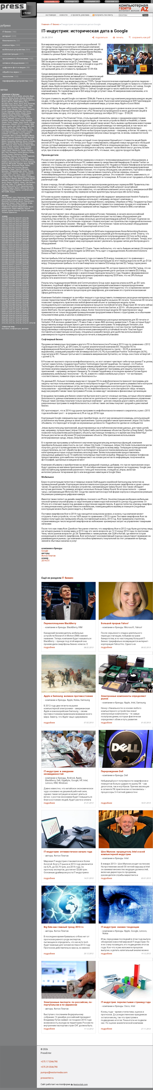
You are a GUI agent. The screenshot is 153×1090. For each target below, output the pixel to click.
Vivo (3, 179)
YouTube (5, 184)
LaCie (31, 130)
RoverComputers (15, 162)
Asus (26, 102)
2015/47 (5, 304)
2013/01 (5, 239)
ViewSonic (31, 177)
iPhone (4, 128)
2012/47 (18, 237)
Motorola (19, 141)
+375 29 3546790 (49, 1067)
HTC (21, 124)
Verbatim (5, 177)
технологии (10, 76)
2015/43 (5, 302)
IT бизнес (9, 32)
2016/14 (25, 310)
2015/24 (12, 293)
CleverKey (14, 107)
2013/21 (5, 248)
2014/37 (18, 276)
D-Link (4, 111)
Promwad (24, 158)
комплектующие (13, 54)
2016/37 (12, 319)
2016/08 (12, 308)
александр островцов (10, 199)
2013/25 (25, 248)
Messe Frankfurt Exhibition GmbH (14, 137)
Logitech (27, 134)
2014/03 (12, 261)
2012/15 (18, 222)
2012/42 (12, 235)
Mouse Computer (29, 141)
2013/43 (12, 257)
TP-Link (22, 173)
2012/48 (25, 237)
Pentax (31, 152)
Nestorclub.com (80, 1084)
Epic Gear (30, 188)
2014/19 (5, 269)
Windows (18, 180)
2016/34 (18, 317)
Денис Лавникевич (26, 201)
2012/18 (12, 224)
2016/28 (5, 315)
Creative (31, 109)
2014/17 (18, 267)
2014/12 (18, 265)
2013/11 (18, 242)
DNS (9, 113)
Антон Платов (24, 199)
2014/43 (5, 280)
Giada (22, 121)
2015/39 (5, 301)
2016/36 (5, 319)
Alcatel (16, 98)
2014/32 (12, 274)
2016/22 (25, 312)
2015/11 (5, 287)
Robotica (5, 162)
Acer (9, 96)
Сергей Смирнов (27, 211)
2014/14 (5, 267)
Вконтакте (11, 186)
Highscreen (6, 124)
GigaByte (28, 121)
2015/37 (18, 299)
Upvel (18, 175)
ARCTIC (10, 102)
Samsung (31, 162)
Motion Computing (8, 141)
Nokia (28, 145)
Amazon (5, 100)
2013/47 (12, 259)
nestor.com (51, 1)
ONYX (16, 149)
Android (16, 100)
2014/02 (5, 261)
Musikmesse (28, 143)
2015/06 (25, 284)
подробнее (49, 647)
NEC (3, 145)
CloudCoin (22, 107)
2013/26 (5, 250)
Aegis (32, 96)
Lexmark (5, 134)
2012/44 (25, 235)
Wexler (32, 179)
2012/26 (12, 227)
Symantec (5, 171)
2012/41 (5, 235)
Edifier (18, 113)
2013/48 (18, 259)
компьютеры (11, 45)
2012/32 (25, 229)
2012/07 (18, 218)
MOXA (10, 143)
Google (15, 122)
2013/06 (12, 240)
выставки (5, 329)
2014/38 (25, 276)
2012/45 (5, 237)
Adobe (20, 96)
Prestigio (5, 158)
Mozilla (16, 143)
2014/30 (25, 272)
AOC (21, 100)
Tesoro (12, 192)
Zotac (11, 184)
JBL (26, 128)
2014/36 (12, 276)
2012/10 (12, 220)
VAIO (23, 175)
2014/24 (12, 270)
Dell (24, 111)
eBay (13, 113)
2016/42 (18, 321)
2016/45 (12, 323)
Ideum (4, 126)
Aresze (23, 188)
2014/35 (5, 276)
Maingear (25, 136)
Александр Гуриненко (26, 197)
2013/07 (18, 240)
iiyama (9, 126)
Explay (11, 115)
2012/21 (5, 226)
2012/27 (18, 227)
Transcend (29, 173)
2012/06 (12, 218)
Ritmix (31, 160)
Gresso (32, 122)
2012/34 (12, 231)
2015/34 (25, 297)
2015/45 (18, 302)
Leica (18, 132)
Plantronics (18, 154)
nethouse (9, 145)
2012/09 (5, 220)
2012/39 (18, 233)
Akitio (11, 98)
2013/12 (25, 242)
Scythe (14, 164)
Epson (29, 113)
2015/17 (18, 289)
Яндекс (11, 188)
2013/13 (5, 244)
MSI (21, 143)
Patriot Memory (23, 152)
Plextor (24, 154)
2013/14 (12, 244)
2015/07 (5, 285)
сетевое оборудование (15, 63)
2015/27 (5, 295)
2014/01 (25, 259)
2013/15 (18, 244)
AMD (10, 100)
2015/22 (25, 291)
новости (63, 15)
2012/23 (18, 226)
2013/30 (5, 252)
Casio (31, 106)
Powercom (30, 156)
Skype (22, 165)
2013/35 (12, 254)
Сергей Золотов (14, 211)
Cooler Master (12, 109)
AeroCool (5, 98)
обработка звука (12, 72)
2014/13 (25, 265)
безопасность (11, 40)
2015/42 (25, 301)
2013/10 (12, 242)
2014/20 (12, 269)
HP (18, 124)
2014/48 (12, 282)
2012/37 (5, 233)
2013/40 (18, 255)
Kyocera (25, 130)
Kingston (13, 130)
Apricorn (31, 100)
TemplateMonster (15, 171)
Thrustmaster (7, 173)
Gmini (10, 122)
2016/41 (12, 321)
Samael (9, 197)
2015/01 (18, 282)
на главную (51, 15)
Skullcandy (15, 165)
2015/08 (12, 285)
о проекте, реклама (80, 15)
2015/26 (25, 293)
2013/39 (12, 255)
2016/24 (12, 314)
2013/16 (25, 244)
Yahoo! (22, 182)
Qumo (12, 160)
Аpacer (20, 184)
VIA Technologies (20, 177)
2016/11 (5, 310)
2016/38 (18, 319)
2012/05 (5, 218)
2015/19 (5, 291)
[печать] (118, 37)
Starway (25, 167)
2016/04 (12, 306)
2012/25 (5, 227)
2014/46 (25, 280)
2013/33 (25, 252)
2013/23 (12, 248)
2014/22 (25, 269)
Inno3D (10, 190)
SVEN (22, 169)
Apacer (17, 188)
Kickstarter (6, 130)
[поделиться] (100, 37)
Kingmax (17, 190)
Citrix (8, 107)
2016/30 (18, 315)
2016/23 (5, 314)
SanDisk (5, 164)
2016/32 (5, 317)
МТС (18, 186)
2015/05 (18, 284)
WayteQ (14, 179)
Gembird (5, 121)
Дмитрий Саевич (8, 203)
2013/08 (25, 240)
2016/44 (5, 323)
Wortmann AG (27, 180)
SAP (10, 164)
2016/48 (32, 323)
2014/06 (5, 263)
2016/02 (25, 304)
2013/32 (18, 252)
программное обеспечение (17, 58)
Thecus (30, 171)
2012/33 (5, 231)
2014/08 (18, 263)
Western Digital (23, 179)
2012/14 (12, 222)
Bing (25, 104)
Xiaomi (9, 182)
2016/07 (5, 308)
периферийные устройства (17, 81)
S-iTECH (24, 162)
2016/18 (12, 312)
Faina (4, 197)
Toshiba (15, 173)
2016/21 (18, 312)
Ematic (23, 113)
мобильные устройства (16, 49)
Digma (4, 113)
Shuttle (31, 164)
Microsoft (10, 139)
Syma (27, 169)
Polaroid (23, 156)
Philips (4, 154)
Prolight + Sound (15, 158)
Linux (21, 134)
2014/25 (18, 270)
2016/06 (25, 306)
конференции (15, 329)
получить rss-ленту (103, 15)
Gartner (17, 119)
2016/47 (25, 323)
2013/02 (12, 239)
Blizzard (13, 106)
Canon (25, 106)
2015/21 (18, 291)
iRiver (9, 128)
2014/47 (5, 282)
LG (10, 134)
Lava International (8, 132)
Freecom (21, 117)
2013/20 (25, 246)
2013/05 (5, 240)
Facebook (17, 115)
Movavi (4, 143)
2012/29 (5, 229)
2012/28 (25, 227)
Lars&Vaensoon (27, 190)
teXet (25, 171)
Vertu (11, 177)
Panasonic (13, 152)
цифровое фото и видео (16, 67)
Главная (45, 24)
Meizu (31, 136)
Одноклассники (27, 186)
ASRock (21, 102)
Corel (20, 109)
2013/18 (12, 246)
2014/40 (12, 278)
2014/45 (18, 280)
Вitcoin (4, 186)
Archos (4, 102)
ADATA (14, 96)
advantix (26, 96)
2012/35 (18, 231)
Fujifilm (27, 117)
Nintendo (21, 145)
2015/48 (12, 304)
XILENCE (15, 182)
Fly (9, 117)
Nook (10, 147)
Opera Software (25, 149)
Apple (25, 100)
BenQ (21, 104)
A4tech (4, 96)
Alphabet (29, 98)
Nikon (15, 145)
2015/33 (18, 297)
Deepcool (10, 111)
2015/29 (18, 295)
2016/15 (5, 312)
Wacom (8, 179)
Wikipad (5, 180)
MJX (31, 139)
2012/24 (25, 226)
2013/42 (5, 257)
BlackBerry (6, 106)
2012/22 (12, 226)
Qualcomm (5, 160)
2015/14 (25, 287)
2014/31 (5, 274)
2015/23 (5, 293)
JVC (30, 128)
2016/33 (12, 317)
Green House (23, 122)
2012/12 (25, 220)
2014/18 (25, 267)
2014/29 (18, 272)
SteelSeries (6, 169)
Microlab (31, 137)
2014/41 (18, 278)
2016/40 (5, 321)
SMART (4, 167)
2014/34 (25, 274)
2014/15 (12, 267)
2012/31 (18, 229)
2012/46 (12, 237)
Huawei (27, 124)
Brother (20, 106)
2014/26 (25, 270)
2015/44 (12, 302)
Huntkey (5, 190)
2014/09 (25, 263)
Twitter (4, 175)
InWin (19, 126)
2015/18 (25, 289)
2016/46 (18, 323)
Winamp (11, 180)
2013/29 (25, 250)
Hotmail (14, 124)
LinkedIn (15, 134)
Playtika (4, 188)
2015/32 (12, 297)
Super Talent (15, 169)
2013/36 (18, 254)
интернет (9, 36)
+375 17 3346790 (49, 1061)
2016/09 (18, 308)
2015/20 (12, 291)
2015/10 (25, 285)
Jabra (18, 128)
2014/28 (12, 272)
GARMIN (10, 119)
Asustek (5, 104)
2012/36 (25, 231)
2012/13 (5, 222)
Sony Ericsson (17, 167)
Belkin (16, 104)
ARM (16, 102)
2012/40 (25, 233)
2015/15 (5, 289)
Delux (28, 111)
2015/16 (12, 289)
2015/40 (12, 301)
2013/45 (25, 257)
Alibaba (22, 98)
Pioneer (10, 154)
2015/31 (5, 297)
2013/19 (18, 246)
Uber (9, 175)
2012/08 (25, 218)
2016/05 (18, 306)
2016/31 (25, 315)
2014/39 (5, 278)
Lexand (29, 132)
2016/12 (12, 310)
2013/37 (25, 254)
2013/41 (25, 255)
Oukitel (23, 151)
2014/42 (25, 278)
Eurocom (5, 115)
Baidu (11, 104)
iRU (13, 128)
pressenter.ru (47, 1078)
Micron (4, 139)
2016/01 (18, 304)
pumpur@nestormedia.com (54, 1072)
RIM (26, 160)
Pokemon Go (15, 156)
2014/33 (18, 274)
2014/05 (25, 261)
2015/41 (18, 301)
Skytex (27, 165)
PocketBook (6, 156)
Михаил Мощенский (19, 207)
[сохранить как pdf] (139, 37)
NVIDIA (16, 147)
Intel (14, 126)
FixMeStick (26, 115)
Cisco (4, 107)
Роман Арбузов (18, 209)
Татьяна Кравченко (9, 212)
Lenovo (22, 132)
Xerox (4, 182)
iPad (32, 126)
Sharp (26, 164)
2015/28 (12, 295)
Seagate (20, 164)
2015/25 (18, 293)
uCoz (13, 175)
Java (22, 128)
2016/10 (25, 308)
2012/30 (12, 229)
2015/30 (25, 295)
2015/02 (25, 282)
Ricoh (22, 160)
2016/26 (25, 314)
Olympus (10, 149)
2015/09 (18, 285)
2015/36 (12, 299)
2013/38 (5, 255)
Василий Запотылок (10, 201)
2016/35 (25, 317)
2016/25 (18, 314)
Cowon (25, 109)
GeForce (29, 119)
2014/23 (5, 270)
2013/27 (12, 250)
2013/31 (12, 252)
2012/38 (12, 233)
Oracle (8, 151)
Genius (11, 121)
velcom (28, 175)
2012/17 (5, 224)
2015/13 (18, 287)
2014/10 (5, 265)
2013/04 (25, 239)
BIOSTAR (31, 104)
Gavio (23, 119)
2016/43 (25, 321)
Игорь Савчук (12, 205)
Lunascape (6, 136)
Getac (17, 121)
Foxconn (14, 117)
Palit (7, 152)
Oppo (4, 151)
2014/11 (12, 265)
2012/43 (18, 235)
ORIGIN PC (16, 151)
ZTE (15, 184)
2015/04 (12, 284)
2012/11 (18, 220)
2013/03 (18, 239)
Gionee (4, 122)
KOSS (19, 130)
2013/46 (5, 259)
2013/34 (5, 254)
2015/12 (12, 287)
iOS (29, 126)
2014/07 (12, 263)
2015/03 (5, 284)
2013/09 (5, 242)
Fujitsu (4, 119)
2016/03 (5, 306)
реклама (25, 329)
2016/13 (18, 310)
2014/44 (12, 280)
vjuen (15, 197)
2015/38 (25, 299)
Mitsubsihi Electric (22, 139)
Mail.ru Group (16, 136)
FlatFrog (5, 117)
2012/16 (25, 222)
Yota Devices (30, 182)
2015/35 (5, 299)
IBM (32, 124)
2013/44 (18, 257)
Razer (17, 160)
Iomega (24, 126)
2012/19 (18, 224)
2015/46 (25, 302)
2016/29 (12, 315)
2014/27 (5, 272)
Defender (18, 111)
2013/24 (18, 248)
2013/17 (5, 246)
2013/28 (18, 250)
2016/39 (25, 319)
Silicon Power (6, 165)
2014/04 (18, 261)
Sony (9, 167)
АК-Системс (28, 184)
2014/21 (18, 269)
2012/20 (25, 224)
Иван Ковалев (21, 203)
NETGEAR (5, 192)
